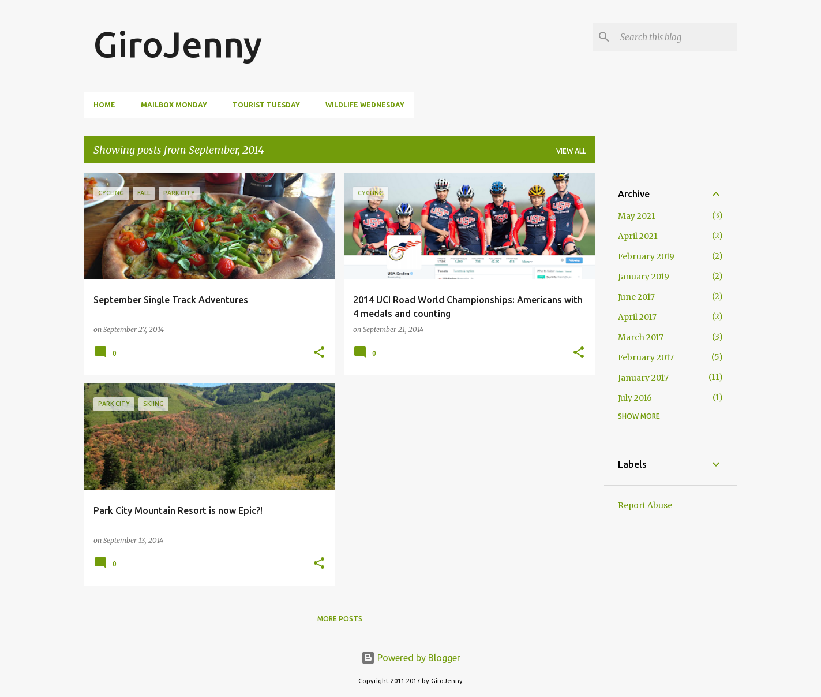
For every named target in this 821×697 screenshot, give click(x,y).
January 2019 (643, 276)
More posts (339, 619)
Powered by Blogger (410, 658)
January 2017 (643, 377)
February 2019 (646, 256)
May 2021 (636, 216)
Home (104, 105)
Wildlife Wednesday (364, 105)
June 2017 (636, 297)
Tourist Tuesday (266, 105)
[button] (319, 353)
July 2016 (635, 398)
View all (571, 151)
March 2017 (640, 337)
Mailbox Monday (174, 105)
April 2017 (637, 317)
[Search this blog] (676, 37)
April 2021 (638, 236)
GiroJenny (177, 44)
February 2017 (646, 357)
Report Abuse (645, 505)
